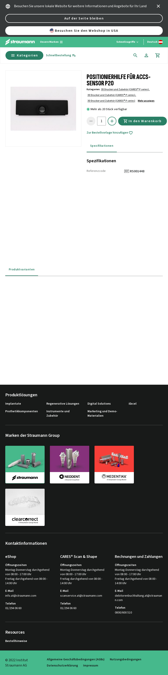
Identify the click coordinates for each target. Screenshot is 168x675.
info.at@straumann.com (20, 596)
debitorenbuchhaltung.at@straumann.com (138, 598)
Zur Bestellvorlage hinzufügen (110, 133)
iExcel (132, 404)
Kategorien (24, 55)
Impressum (90, 666)
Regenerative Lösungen (62, 404)
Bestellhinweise (16, 641)
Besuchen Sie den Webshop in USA (84, 30)
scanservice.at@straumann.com (81, 596)
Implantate (13, 404)
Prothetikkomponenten (21, 411)
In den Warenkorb (142, 121)
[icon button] (158, 6)
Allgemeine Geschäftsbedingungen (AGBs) (76, 659)
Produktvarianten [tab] (22, 269)
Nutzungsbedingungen (125, 659)
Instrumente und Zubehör (58, 413)
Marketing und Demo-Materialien (102, 413)
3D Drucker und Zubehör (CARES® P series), (125, 89)
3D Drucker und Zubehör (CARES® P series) (111, 101)
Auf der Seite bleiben (84, 18)
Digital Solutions (99, 404)
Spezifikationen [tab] (101, 146)
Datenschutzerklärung (62, 666)
